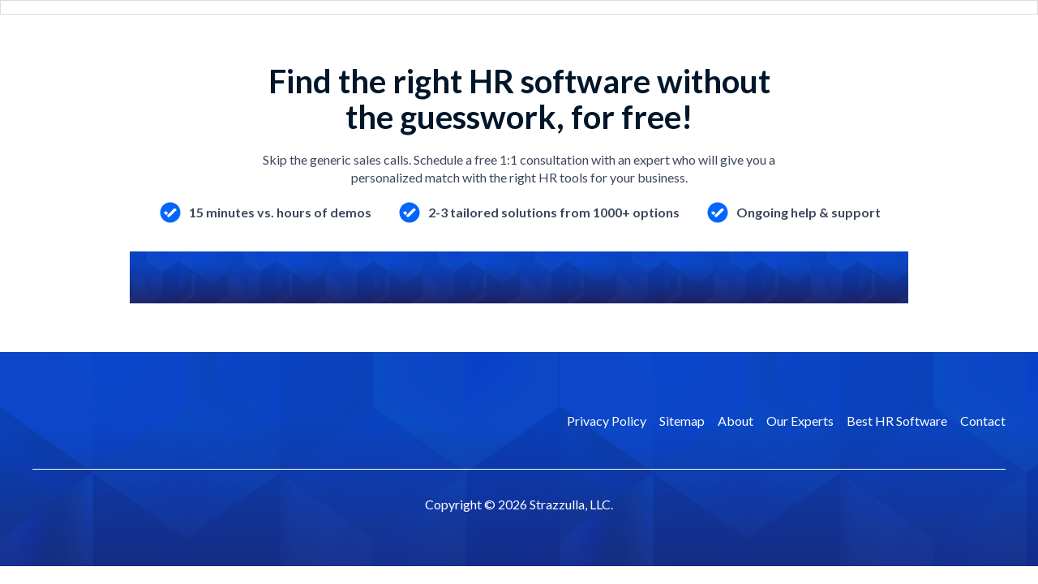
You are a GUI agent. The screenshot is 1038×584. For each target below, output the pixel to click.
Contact (983, 420)
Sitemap (682, 420)
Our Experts (800, 420)
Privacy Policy (606, 420)
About (735, 420)
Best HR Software (897, 420)
